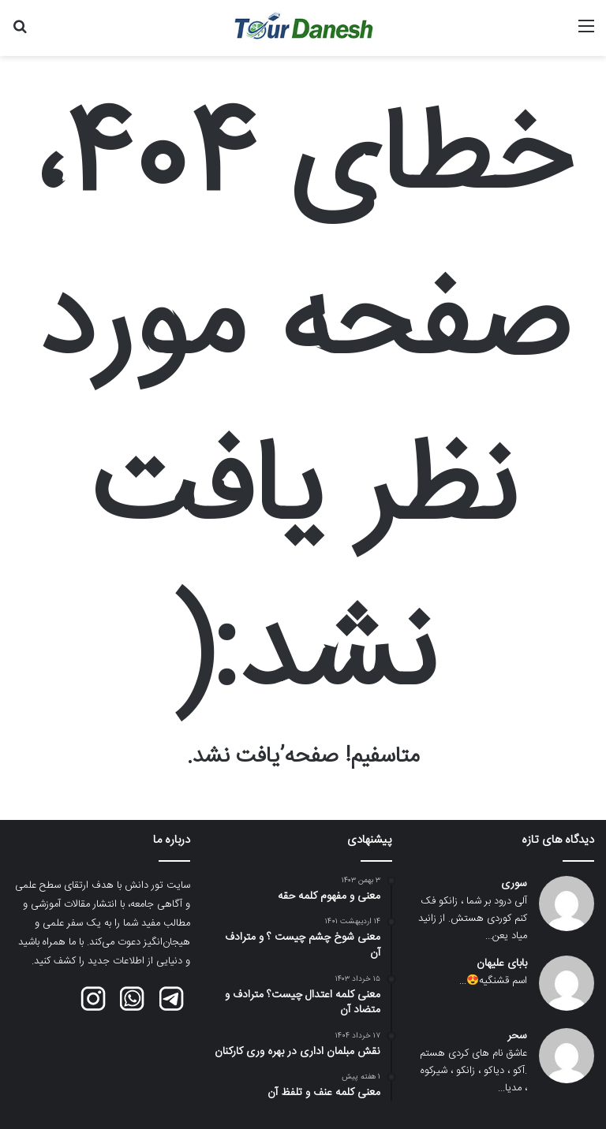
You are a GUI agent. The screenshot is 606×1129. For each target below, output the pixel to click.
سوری (514, 884)
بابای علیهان (502, 964)
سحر (517, 1036)
